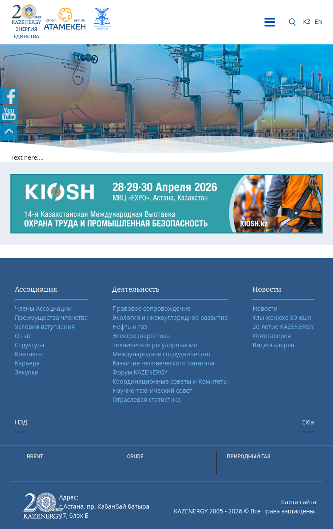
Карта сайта (298, 502)
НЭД (21, 422)
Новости (264, 308)
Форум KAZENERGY (139, 372)
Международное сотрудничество (161, 354)
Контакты (29, 354)
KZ (306, 21)
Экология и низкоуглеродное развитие (170, 317)
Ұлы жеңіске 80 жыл (281, 317)
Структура (29, 345)
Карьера (27, 363)
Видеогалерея (273, 345)
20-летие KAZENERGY (283, 326)
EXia (308, 422)
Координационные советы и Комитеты (170, 381)
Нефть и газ (129, 326)
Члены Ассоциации (43, 308)
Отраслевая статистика (146, 399)
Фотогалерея (271, 336)
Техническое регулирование (154, 345)
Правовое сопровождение (151, 308)
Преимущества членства (51, 317)
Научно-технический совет (152, 390)
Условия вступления (45, 326)
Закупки (27, 372)
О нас (23, 336)
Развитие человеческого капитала (163, 363)
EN (319, 21)
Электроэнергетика (141, 336)
